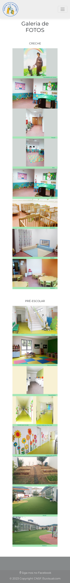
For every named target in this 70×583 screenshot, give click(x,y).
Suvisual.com (52, 578)
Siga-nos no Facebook (36, 572)
